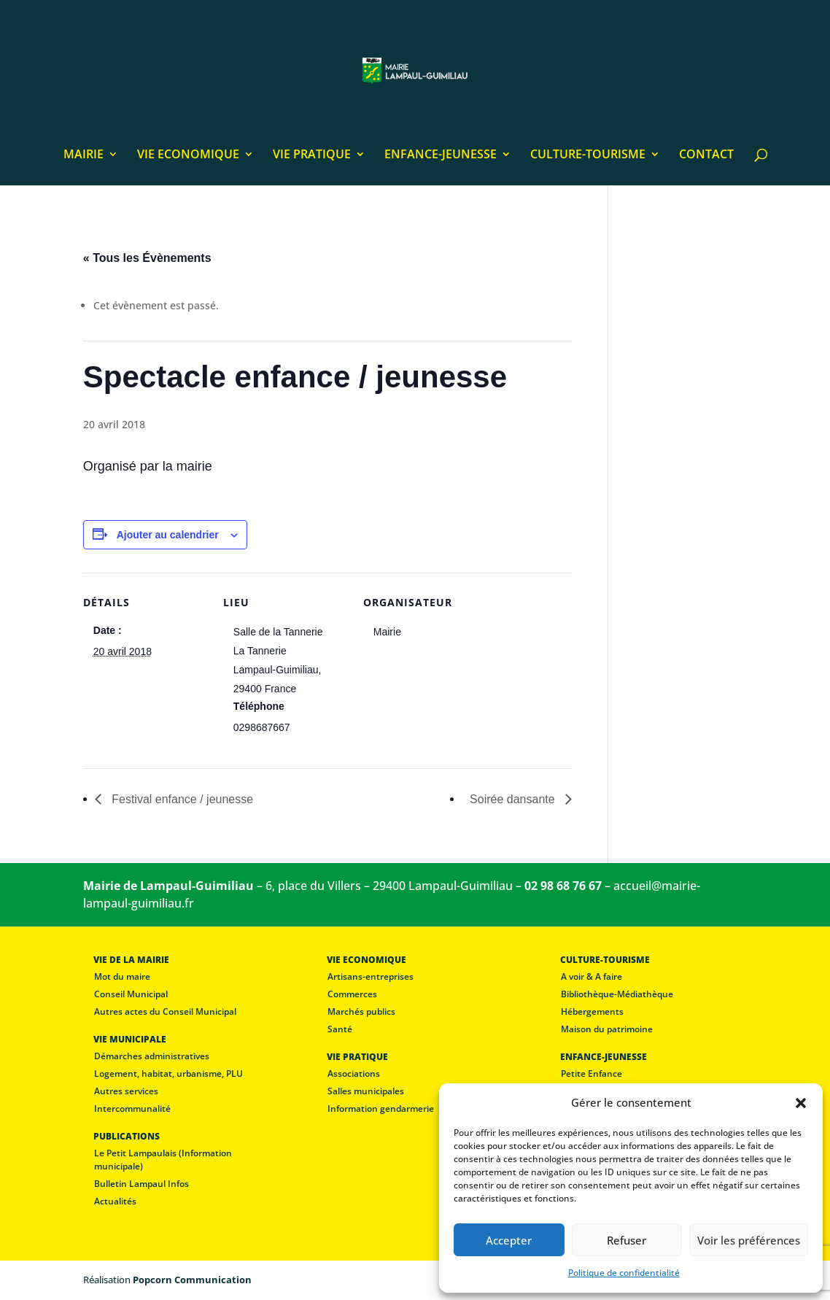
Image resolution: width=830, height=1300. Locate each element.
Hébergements (592, 1011)
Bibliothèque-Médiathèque (617, 994)
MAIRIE (83, 155)
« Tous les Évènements (147, 258)
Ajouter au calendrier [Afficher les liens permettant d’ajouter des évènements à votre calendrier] (168, 535)
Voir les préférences (748, 1240)
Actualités (115, 1201)
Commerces (352, 994)
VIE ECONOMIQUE (188, 155)
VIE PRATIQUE (312, 155)
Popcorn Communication (192, 1279)
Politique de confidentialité (624, 1272)
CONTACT (706, 155)
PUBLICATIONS (126, 1136)
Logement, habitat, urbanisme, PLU (168, 1073)
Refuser (626, 1240)
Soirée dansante (514, 799)
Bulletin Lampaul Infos (141, 1183)
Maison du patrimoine (607, 1029)
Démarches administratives (151, 1056)
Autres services (126, 1091)
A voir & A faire (591, 976)
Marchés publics (361, 1011)
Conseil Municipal (131, 994)
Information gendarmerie (380, 1108)
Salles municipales (365, 1091)
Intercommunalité (132, 1108)
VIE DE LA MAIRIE (131, 959)
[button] (801, 1103)
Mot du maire (122, 976)
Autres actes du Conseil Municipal (165, 1011)
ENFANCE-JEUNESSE (440, 155)
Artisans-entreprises (370, 976)
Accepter (509, 1240)
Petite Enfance (591, 1073)
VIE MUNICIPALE (129, 1039)
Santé (339, 1029)
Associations (353, 1073)
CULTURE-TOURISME (587, 155)
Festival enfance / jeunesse (181, 799)
